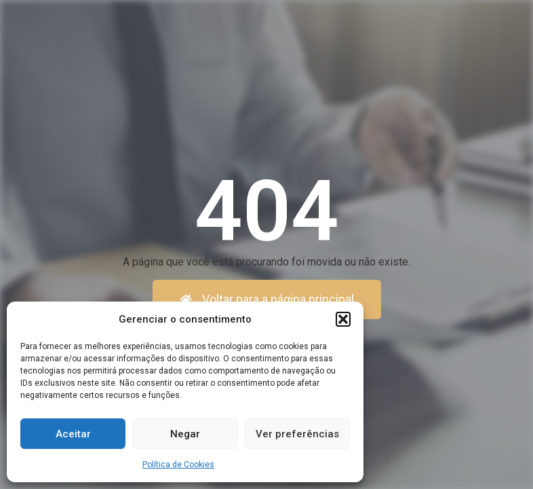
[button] (343, 319)
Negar (185, 434)
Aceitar (73, 434)
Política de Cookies (178, 464)
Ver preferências (297, 434)
